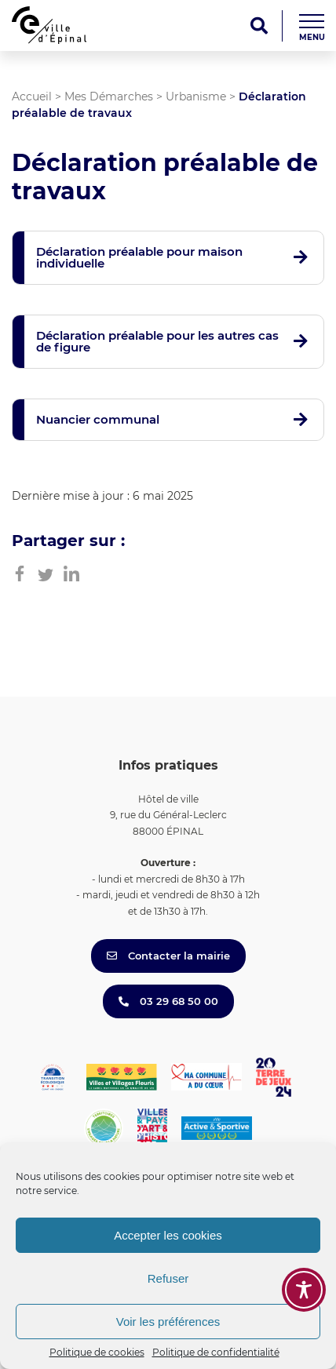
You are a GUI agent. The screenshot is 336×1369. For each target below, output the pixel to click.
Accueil (32, 96)
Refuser (168, 1278)
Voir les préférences (168, 1321)
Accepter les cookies (168, 1235)
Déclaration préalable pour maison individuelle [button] (139, 257)
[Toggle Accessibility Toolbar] (303, 1289)
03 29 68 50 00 (168, 1001)
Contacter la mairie (168, 955)
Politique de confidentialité (215, 1352)
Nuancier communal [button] (97, 419)
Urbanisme (196, 96)
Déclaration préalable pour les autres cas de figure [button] (157, 341)
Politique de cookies (96, 1352)
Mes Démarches (108, 96)
